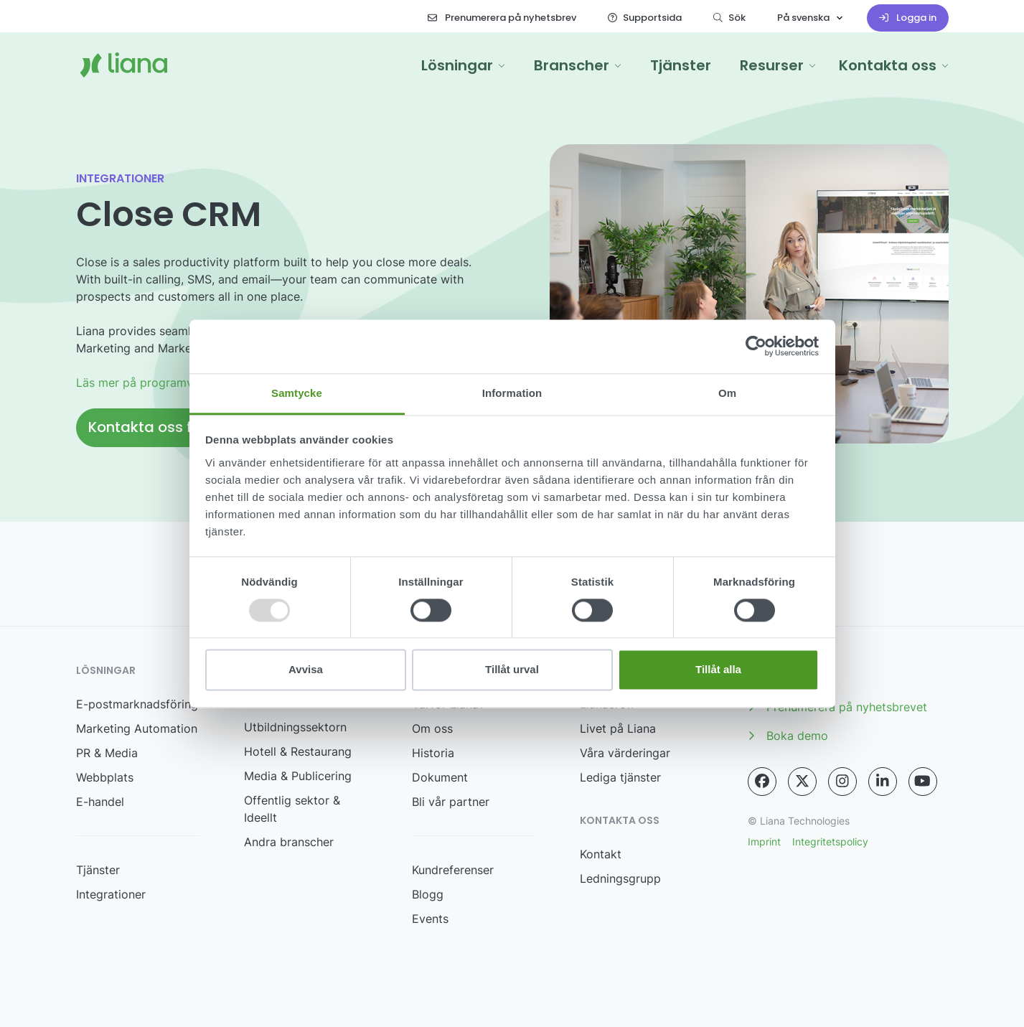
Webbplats (104, 777)
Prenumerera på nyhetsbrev (502, 17)
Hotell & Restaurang (298, 751)
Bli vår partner (450, 801)
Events (430, 918)
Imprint (764, 841)
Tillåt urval (512, 670)
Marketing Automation (136, 728)
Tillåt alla (718, 670)
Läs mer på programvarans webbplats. (181, 382)
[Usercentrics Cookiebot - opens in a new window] (756, 346)
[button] (463, 65)
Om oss (432, 728)
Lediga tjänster (620, 777)
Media (773, 678)
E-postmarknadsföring (137, 704)
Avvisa (305, 670)
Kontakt (600, 854)
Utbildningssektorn (295, 727)
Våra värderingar (625, 753)
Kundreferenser (453, 870)
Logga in (907, 17)
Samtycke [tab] (296, 393)
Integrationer (111, 894)
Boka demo (788, 735)
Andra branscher (289, 842)
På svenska (803, 17)
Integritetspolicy (830, 841)
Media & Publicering (298, 776)
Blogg (427, 894)
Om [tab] (727, 393)
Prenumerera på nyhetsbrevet (837, 707)
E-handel (100, 801)
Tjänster (98, 870)
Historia (433, 753)
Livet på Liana (618, 728)
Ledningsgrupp (620, 878)
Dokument (440, 777)
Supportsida (645, 17)
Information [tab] (512, 393)
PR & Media (107, 753)
